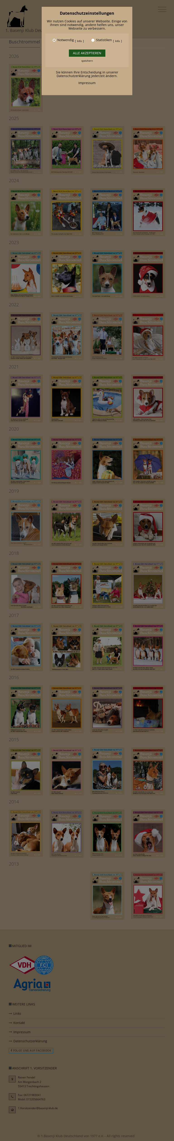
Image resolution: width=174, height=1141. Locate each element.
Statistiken (104, 40)
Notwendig (65, 40)
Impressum (87, 83)
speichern (87, 60)
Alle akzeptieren (87, 53)
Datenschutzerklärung (73, 76)
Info (79, 41)
